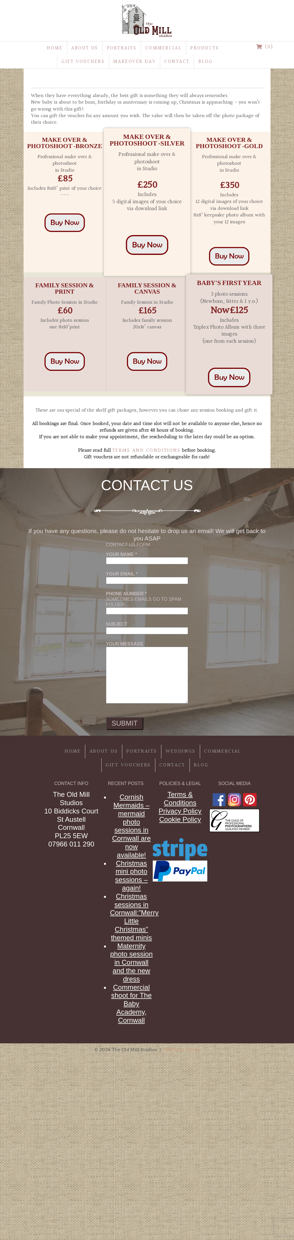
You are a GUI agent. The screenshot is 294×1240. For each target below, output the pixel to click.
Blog (205, 61)
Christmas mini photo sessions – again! (131, 875)
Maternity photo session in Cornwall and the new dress (131, 962)
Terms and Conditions (146, 450)
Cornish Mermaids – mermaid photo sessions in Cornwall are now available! (131, 826)
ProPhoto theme (182, 1049)
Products (204, 48)
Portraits (122, 48)
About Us (84, 48)
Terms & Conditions (180, 798)
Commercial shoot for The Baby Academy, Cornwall (131, 1003)
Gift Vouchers (83, 61)
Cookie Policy (180, 819)
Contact (177, 61)
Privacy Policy (180, 811)
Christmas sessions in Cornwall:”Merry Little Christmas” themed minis (134, 916)
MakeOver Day (134, 61)
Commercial (163, 48)
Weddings (181, 751)
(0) (265, 47)
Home (55, 48)
